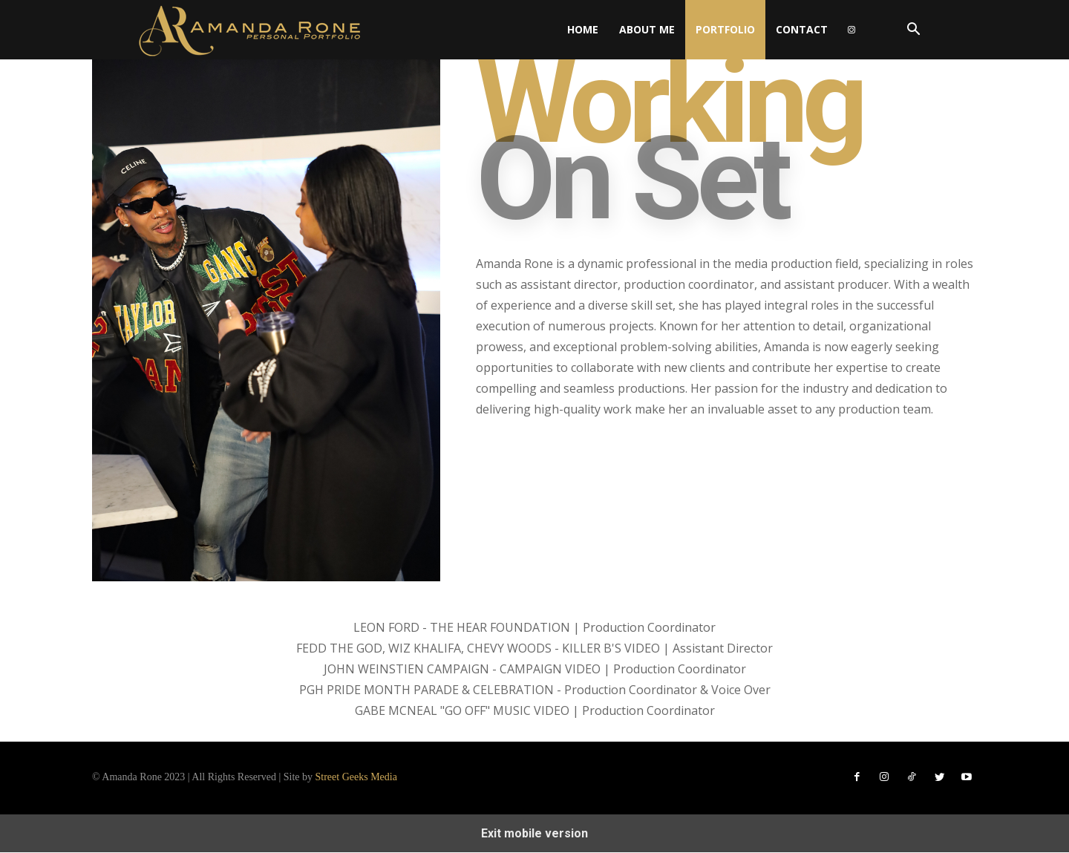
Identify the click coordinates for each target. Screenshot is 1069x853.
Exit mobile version (534, 834)
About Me (647, 29)
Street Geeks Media (356, 777)
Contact (802, 29)
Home (582, 29)
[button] (913, 31)
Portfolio (725, 29)
